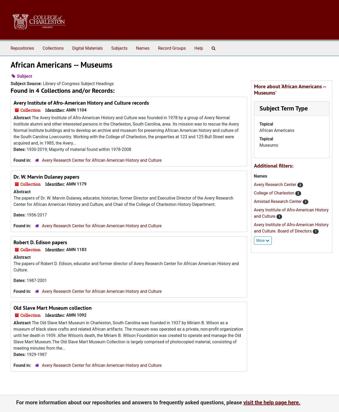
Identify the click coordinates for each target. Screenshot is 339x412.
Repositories (22, 48)
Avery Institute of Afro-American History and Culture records (81, 102)
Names (143, 48)
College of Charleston (275, 193)
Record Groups (172, 48)
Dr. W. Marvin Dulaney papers (46, 176)
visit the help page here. (271, 402)
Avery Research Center (275, 184)
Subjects (119, 48)
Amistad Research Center (278, 201)
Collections (53, 48)
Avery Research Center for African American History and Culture (102, 160)
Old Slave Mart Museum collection (53, 307)
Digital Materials (87, 48)
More (263, 240)
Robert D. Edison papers (40, 242)
